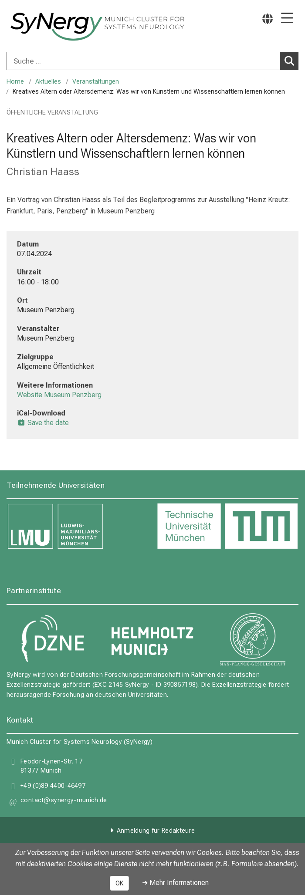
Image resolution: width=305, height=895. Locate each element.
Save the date (43, 423)
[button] (63, 801)
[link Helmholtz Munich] (152, 639)
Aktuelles (48, 81)
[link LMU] (77, 526)
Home (15, 81)
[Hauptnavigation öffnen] (287, 18)
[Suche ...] (143, 61)
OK (119, 883)
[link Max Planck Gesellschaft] (252, 639)
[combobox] (152, 61)
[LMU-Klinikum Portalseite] (37, 27)
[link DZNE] (52, 639)
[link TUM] (227, 526)
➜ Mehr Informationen (175, 882)
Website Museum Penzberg (59, 395)
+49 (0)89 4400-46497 (52, 786)
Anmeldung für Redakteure (156, 830)
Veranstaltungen (95, 81)
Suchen (290, 60)
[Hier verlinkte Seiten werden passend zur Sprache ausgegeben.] (267, 18)
